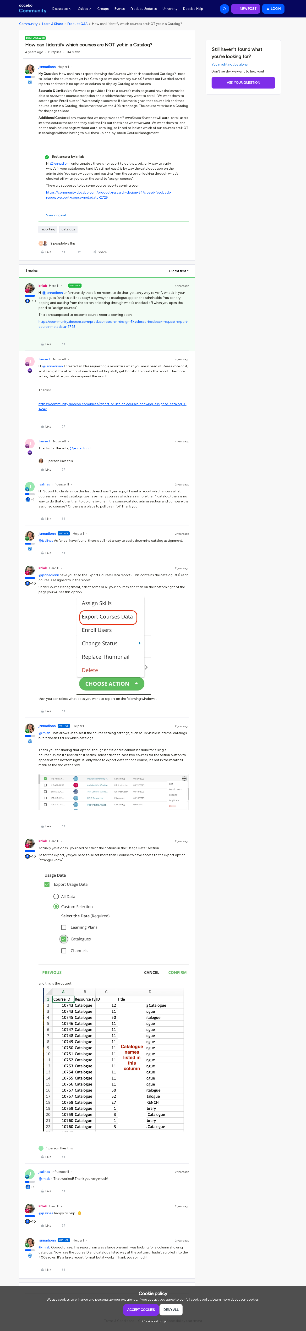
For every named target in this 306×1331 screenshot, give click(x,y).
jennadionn (47, 67)
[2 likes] (57, 243)
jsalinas (44, 484)
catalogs (68, 229)
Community (28, 24)
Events (120, 9)
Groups (103, 9)
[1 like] (55, 460)
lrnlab (42, 286)
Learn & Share (52, 24)
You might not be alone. (230, 64)
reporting (48, 229)
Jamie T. (44, 359)
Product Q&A (77, 24)
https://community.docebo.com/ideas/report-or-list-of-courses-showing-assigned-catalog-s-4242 (112, 406)
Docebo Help (193, 9)
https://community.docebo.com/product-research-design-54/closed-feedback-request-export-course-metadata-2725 (108, 195)
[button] (245, 9)
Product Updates (144, 9)
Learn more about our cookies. (236, 1300)
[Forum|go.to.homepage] (33, 9)
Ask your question (243, 83)
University (170, 9)
